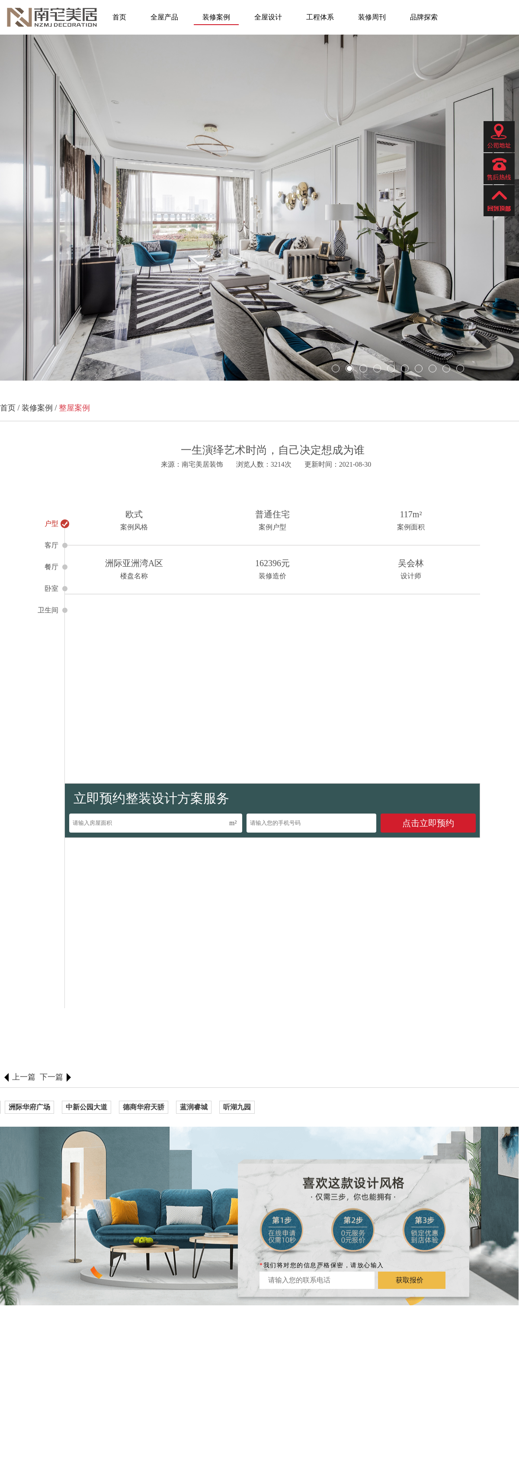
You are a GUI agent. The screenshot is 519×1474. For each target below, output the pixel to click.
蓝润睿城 (194, 1107)
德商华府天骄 (143, 1107)
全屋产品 (164, 17)
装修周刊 (372, 17)
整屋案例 (74, 408)
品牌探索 (424, 17)
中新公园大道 (86, 1107)
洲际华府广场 (29, 1107)
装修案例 (216, 17)
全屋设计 (268, 17)
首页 (119, 17)
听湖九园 (237, 1107)
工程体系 (320, 17)
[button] (24, 209)
